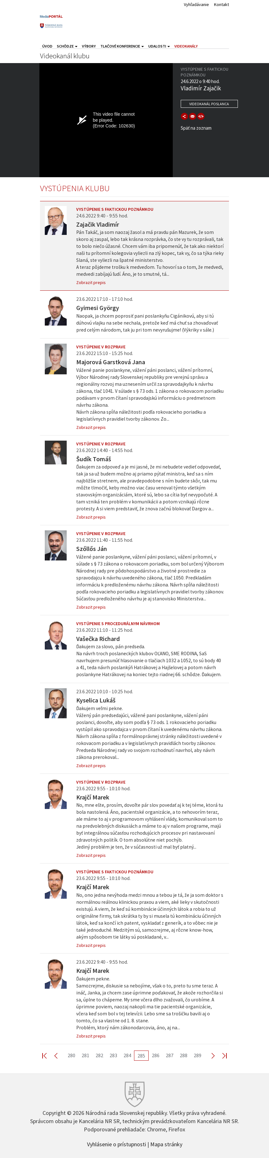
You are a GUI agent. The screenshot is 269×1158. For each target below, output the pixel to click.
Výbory (89, 46)
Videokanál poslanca (209, 103)
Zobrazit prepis (91, 282)
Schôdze (67, 46)
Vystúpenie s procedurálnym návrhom (118, 623)
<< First (48, 1055)
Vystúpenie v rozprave (100, 347)
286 (155, 1055)
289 (197, 1055)
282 (99, 1055)
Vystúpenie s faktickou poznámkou (114, 209)
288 (183, 1055)
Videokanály (186, 46)
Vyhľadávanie (196, 4)
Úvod (47, 46)
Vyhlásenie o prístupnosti (116, 1144)
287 (169, 1055)
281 (85, 1055)
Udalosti (159, 46)
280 (71, 1055)
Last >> (221, 1055)
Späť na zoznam (196, 128)
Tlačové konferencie (122, 46)
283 (113, 1055)
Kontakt (221, 4)
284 (127, 1055)
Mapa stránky (166, 1144)
